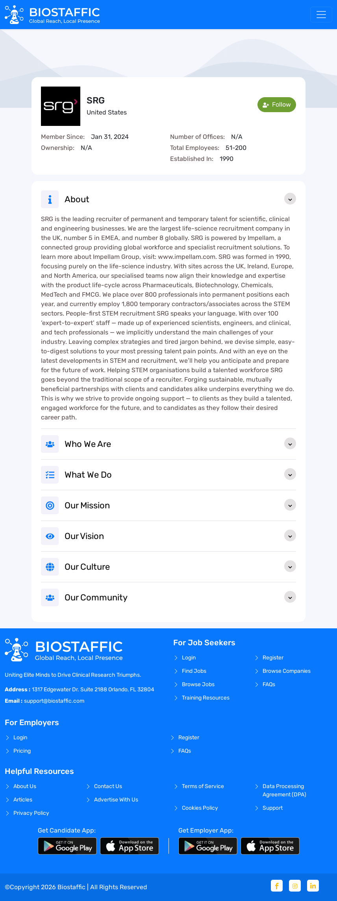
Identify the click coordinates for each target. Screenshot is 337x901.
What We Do (180, 474)
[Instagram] (295, 886)
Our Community (180, 597)
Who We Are (180, 443)
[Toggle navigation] (321, 14)
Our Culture (180, 566)
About (180, 199)
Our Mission (180, 505)
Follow (277, 104)
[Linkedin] (313, 886)
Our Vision (180, 535)
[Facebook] (277, 886)
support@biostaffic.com (54, 701)
